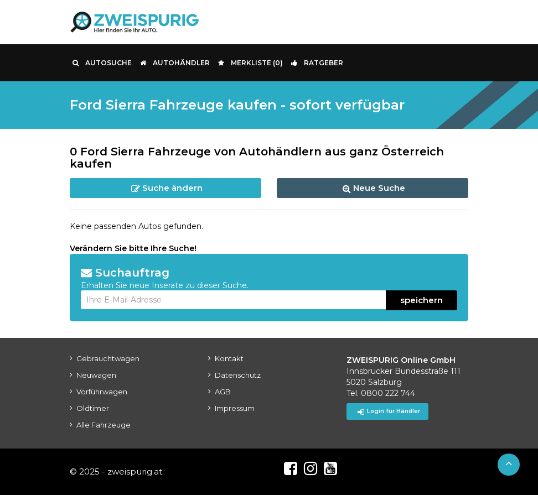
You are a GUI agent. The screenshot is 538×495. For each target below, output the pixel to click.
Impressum (235, 408)
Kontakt (229, 358)
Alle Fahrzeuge (103, 424)
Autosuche (102, 63)
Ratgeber (317, 63)
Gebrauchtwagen (107, 358)
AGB (223, 391)
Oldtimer (92, 408)
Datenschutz (238, 375)
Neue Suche (374, 188)
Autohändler (175, 63)
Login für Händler (389, 411)
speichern (421, 300)
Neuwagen (96, 375)
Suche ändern (167, 188)
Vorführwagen (101, 391)
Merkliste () (250, 63)
